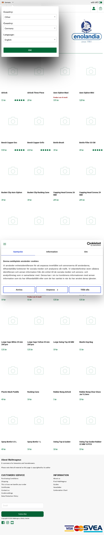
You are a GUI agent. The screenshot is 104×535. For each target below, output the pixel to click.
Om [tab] (86, 252)
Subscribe (22, 514)
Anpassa (52, 290)
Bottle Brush (58, 142)
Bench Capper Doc (9, 142)
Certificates (5, 487)
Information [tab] (52, 252)
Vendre (27, 518)
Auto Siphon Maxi (61, 93)
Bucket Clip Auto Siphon (11, 192)
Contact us (5, 490)
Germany (8, 2)
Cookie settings (7, 493)
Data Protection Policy (9, 496)
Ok (30, 50)
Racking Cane (33, 392)
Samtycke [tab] (18, 252)
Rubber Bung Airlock (62, 392)
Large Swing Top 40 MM (63, 342)
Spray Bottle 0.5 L (9, 442)
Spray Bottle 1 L (34, 442)
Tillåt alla (85, 290)
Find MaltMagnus (60, 481)
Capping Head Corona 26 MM (64, 193)
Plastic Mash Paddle (10, 392)
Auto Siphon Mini (86, 93)
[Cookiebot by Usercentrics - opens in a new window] (89, 244)
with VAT (96, 3)
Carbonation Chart (60, 490)
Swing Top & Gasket (61, 442)
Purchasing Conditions (9, 478)
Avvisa (19, 290)
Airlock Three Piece (35, 93)
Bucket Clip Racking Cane (38, 192)
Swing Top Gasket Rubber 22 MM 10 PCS (90, 443)
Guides (56, 484)
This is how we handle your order (13, 484)
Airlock (4, 93)
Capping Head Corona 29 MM (90, 193)
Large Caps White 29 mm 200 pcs (12, 343)
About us (56, 478)
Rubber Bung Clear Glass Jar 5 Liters (90, 393)
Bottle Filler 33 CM (87, 142)
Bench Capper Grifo (35, 142)
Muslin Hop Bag (86, 342)
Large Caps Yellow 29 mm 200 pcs (38, 343)
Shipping (4, 481)
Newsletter (57, 487)
